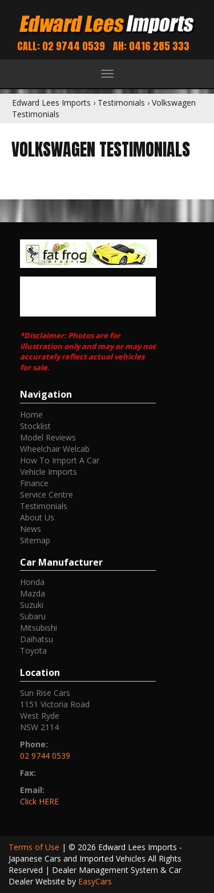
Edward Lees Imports (51, 102)
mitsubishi (38, 627)
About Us (37, 517)
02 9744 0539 (45, 755)
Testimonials (121, 102)
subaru (33, 616)
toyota (33, 650)
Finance (34, 483)
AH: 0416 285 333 (151, 46)
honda (32, 581)
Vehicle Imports (48, 471)
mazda (32, 593)
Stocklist (35, 426)
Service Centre (46, 494)
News (30, 528)
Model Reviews (48, 437)
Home (31, 414)
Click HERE (39, 801)
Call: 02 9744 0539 (61, 46)
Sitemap (35, 540)
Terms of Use (35, 847)
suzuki (31, 604)
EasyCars (95, 881)
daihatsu (36, 639)
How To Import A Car (59, 460)
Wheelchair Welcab (55, 448)
